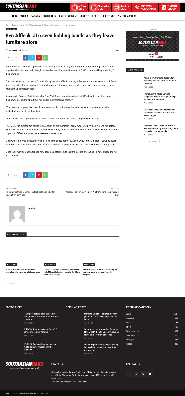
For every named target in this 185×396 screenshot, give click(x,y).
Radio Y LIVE (125, 7)
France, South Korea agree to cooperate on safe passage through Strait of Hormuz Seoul (160, 97)
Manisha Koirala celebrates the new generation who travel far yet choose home (100, 317)
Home (8, 25)
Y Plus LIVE (82, 7)
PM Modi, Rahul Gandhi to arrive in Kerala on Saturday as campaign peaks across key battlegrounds (161, 128)
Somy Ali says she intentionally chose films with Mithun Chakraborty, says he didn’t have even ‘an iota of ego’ (62, 272)
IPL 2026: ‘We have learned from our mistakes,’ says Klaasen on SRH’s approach (40, 347)
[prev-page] (7, 282)
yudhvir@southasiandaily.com (74, 381)
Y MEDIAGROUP (172, 7)
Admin (14, 50)
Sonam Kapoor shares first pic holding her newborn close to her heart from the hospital (100, 272)
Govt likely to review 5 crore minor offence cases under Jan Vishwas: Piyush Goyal (159, 112)
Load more (152, 141)
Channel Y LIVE (103, 7)
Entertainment (18, 25)
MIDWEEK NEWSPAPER (148, 7)
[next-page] (12, 282)
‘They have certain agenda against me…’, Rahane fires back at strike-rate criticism (41, 317)
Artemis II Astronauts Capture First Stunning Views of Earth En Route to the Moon (160, 81)
